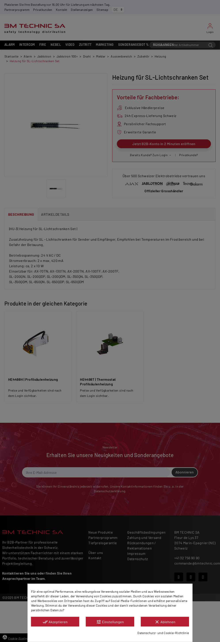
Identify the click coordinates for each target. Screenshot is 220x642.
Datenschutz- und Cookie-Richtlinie (163, 633)
